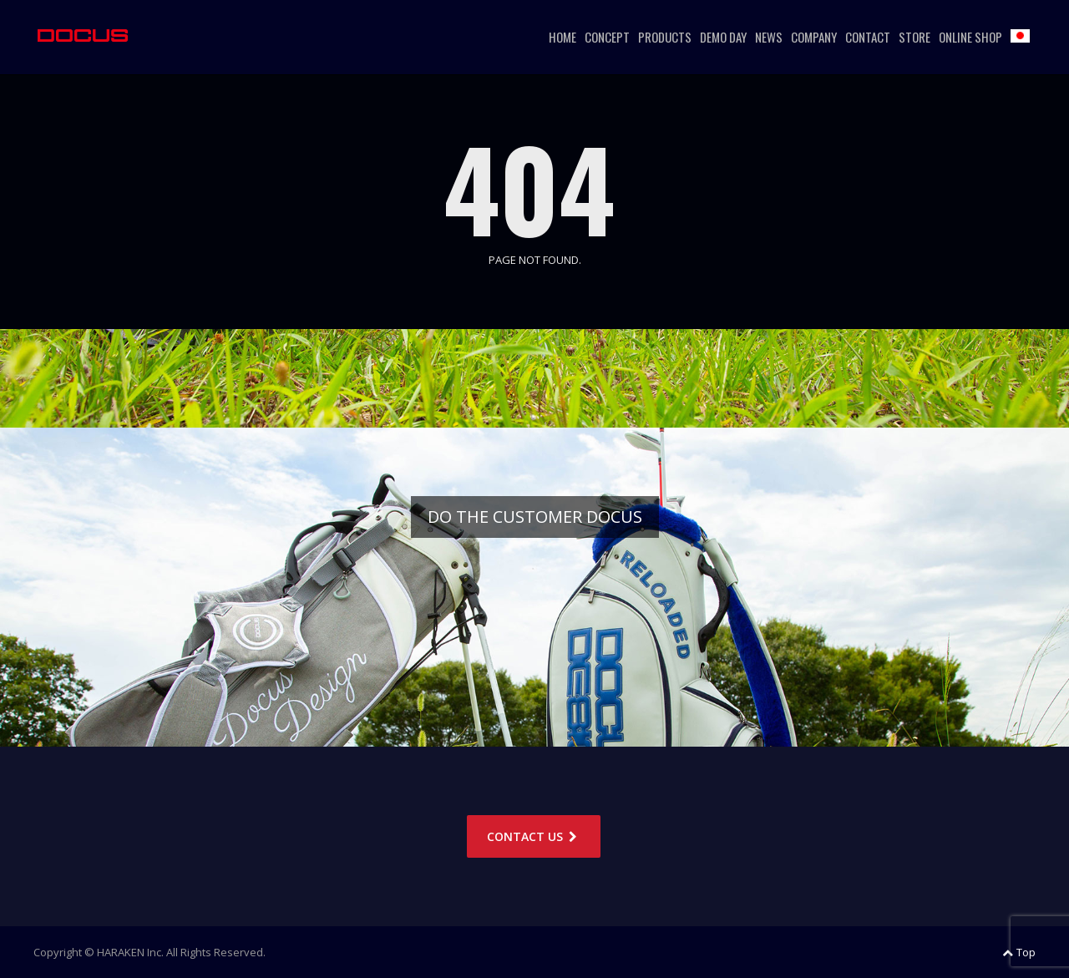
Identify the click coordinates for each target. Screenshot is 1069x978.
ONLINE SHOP (970, 36)
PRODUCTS (665, 36)
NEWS (769, 36)
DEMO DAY (723, 36)
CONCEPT (607, 36)
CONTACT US (533, 836)
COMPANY (814, 36)
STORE (914, 36)
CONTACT (867, 36)
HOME (562, 36)
